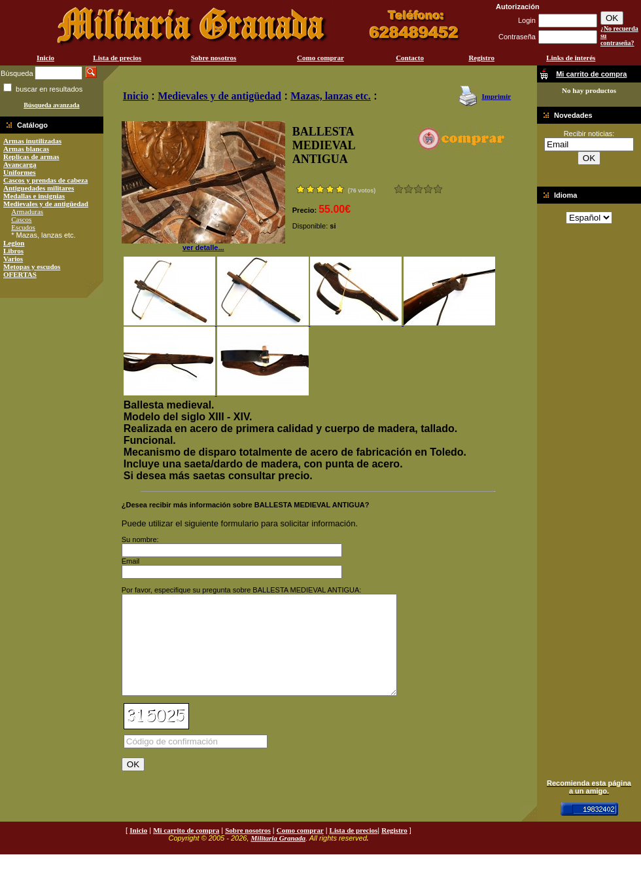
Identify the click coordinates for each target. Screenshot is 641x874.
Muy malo (399, 189)
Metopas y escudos (31, 266)
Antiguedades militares (38, 188)
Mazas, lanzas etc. (330, 95)
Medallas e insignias (34, 196)
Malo (408, 189)
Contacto (410, 58)
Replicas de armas (31, 156)
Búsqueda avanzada (51, 105)
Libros (13, 251)
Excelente (438, 189)
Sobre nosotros (214, 58)
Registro (481, 58)
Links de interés (570, 58)
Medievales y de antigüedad (45, 204)
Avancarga (20, 164)
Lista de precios (117, 58)
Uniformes (19, 172)
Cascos (21, 219)
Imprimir (496, 96)
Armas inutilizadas (32, 141)
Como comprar (320, 58)
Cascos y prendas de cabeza (45, 180)
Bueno (418, 189)
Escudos (23, 227)
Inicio (45, 58)
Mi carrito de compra (186, 850)
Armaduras (27, 211)
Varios (13, 259)
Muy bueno (428, 189)
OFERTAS (20, 274)
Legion (13, 243)
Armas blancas (26, 149)
